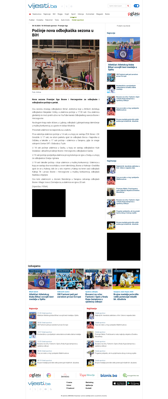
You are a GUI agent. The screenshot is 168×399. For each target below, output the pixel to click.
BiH (54, 14)
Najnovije (47, 14)
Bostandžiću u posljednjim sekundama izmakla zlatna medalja (126, 87)
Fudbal (31, 20)
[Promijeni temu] (136, 5)
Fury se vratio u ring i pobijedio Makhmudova (127, 109)
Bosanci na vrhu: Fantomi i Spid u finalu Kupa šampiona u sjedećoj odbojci (127, 98)
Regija (60, 14)
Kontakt (88, 388)
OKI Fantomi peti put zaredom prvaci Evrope (127, 75)
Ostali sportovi (78, 20)
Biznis (107, 14)
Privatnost (70, 388)
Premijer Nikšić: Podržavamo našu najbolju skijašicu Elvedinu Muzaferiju (127, 190)
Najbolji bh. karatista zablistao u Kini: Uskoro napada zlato (128, 167)
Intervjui (81, 14)
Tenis (57, 20)
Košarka (40, 20)
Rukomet (49, 20)
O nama (69, 382)
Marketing (89, 382)
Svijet (67, 14)
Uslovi (68, 385)
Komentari (90, 14)
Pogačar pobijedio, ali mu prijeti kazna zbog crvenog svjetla (128, 212)
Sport (73, 14)
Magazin (99, 14)
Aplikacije (89, 385)
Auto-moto (65, 20)
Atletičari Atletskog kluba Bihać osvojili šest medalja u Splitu (122, 67)
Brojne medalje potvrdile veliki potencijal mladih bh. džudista (127, 120)
